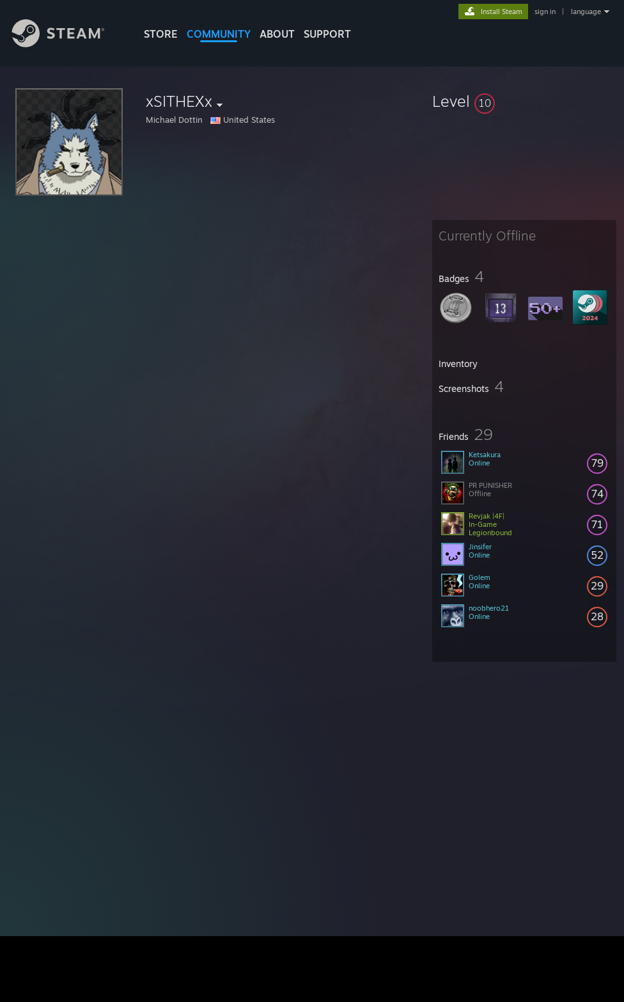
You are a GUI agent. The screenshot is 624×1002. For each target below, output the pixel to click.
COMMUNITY (219, 33)
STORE (161, 33)
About (277, 33)
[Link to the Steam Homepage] (68, 43)
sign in (545, 11)
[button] (524, 101)
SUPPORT (327, 33)
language (586, 11)
